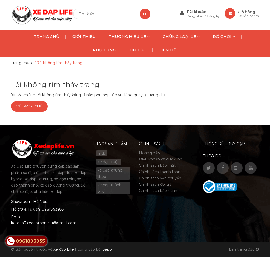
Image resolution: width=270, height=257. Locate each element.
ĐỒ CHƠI (224, 36)
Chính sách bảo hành (158, 190)
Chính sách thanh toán (159, 171)
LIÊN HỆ (167, 50)
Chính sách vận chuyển (160, 178)
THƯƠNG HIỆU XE (129, 36)
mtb (101, 153)
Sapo (107, 249)
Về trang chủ (29, 106)
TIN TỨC (137, 50)
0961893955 (53, 209)
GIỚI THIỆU (84, 36)
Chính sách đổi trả (155, 184)
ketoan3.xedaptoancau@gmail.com (43, 223)
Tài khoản (196, 11)
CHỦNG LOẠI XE (181, 36)
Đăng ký (213, 16)
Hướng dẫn (149, 153)
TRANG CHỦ (46, 36)
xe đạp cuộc (109, 161)
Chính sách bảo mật (157, 165)
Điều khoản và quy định (160, 159)
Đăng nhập (195, 16)
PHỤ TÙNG (104, 50)
